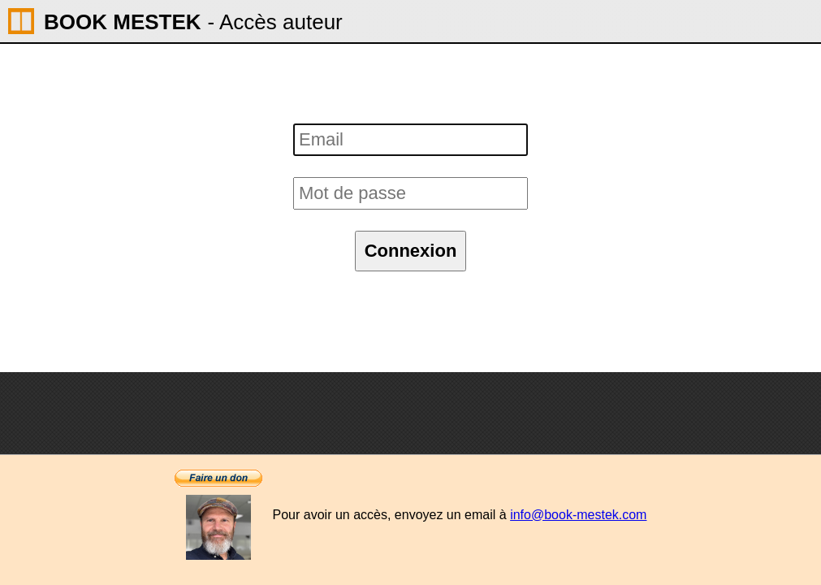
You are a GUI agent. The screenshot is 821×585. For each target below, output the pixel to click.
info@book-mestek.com (578, 515)
